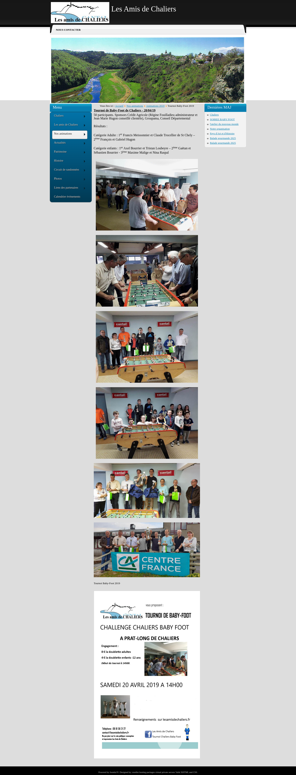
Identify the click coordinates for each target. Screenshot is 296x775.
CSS (195, 772)
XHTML (185, 772)
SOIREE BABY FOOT (222, 119)
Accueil (119, 105)
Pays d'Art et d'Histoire (222, 133)
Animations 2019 (155, 105)
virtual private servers (165, 772)
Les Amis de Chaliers (143, 9)
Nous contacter (68, 29)
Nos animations (134, 105)
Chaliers (214, 114)
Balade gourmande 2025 (223, 138)
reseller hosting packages (143, 772)
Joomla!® (114, 772)
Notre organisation (220, 128)
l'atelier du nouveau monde (224, 124)
